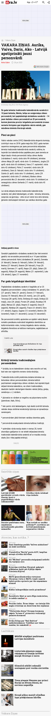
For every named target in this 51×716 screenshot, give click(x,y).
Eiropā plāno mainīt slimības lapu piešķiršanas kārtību (29, 350)
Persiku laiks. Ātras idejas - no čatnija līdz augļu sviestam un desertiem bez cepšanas (29, 604)
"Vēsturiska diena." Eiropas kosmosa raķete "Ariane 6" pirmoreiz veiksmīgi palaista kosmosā (27, 613)
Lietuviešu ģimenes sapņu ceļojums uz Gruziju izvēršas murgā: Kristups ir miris (29, 653)
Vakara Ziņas (10, 40)
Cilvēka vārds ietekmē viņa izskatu (37, 494)
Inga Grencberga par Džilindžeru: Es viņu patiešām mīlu (27, 344)
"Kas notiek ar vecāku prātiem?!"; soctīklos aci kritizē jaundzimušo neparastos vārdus (37, 525)
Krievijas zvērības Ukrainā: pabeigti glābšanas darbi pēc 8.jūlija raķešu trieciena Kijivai (26, 569)
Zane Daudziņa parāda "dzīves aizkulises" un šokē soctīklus (28, 545)
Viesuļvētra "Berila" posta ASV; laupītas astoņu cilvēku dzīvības (28, 553)
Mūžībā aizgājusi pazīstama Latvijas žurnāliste (29, 637)
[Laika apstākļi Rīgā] (32, 2)
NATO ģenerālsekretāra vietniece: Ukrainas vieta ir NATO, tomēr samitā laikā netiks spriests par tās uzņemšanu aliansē (28, 580)
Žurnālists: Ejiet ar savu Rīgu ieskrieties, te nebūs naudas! (28, 597)
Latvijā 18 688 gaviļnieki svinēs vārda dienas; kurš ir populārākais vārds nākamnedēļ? (13, 497)
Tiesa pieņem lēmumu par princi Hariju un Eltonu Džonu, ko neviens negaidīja (31, 682)
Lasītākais (7, 631)
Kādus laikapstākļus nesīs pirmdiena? (27, 589)
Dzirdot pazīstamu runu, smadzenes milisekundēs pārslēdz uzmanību (12, 525)
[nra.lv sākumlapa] (11, 2)
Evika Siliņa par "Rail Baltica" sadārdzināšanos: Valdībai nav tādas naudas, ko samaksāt (26, 623)
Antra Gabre (5, 63)
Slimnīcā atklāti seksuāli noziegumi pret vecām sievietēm (32, 666)
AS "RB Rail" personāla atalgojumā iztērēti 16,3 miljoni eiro (29, 560)
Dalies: (16, 443)
